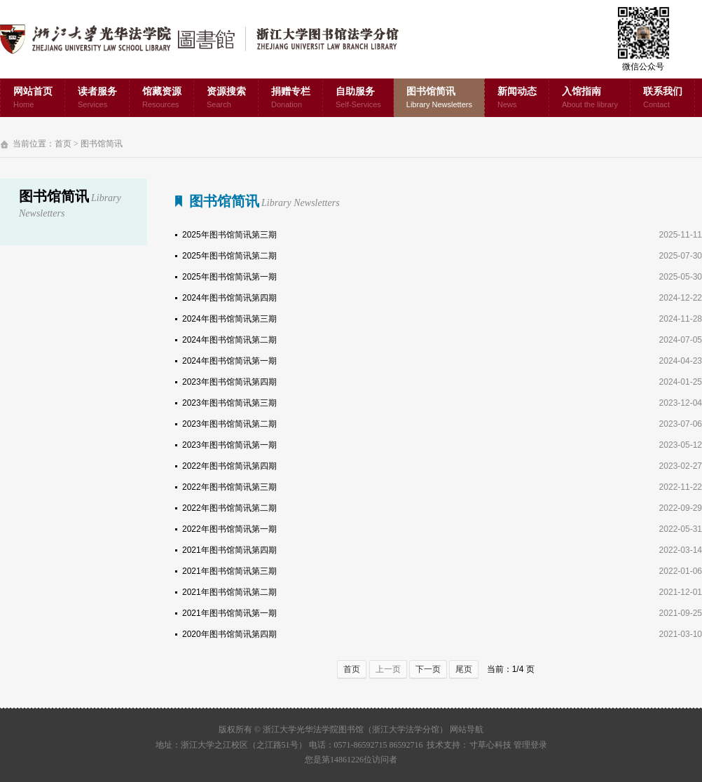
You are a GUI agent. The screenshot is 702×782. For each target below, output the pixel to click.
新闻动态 (517, 98)
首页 (63, 144)
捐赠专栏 (290, 98)
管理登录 (530, 745)
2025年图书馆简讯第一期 (229, 277)
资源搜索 (226, 98)
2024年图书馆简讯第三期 (229, 319)
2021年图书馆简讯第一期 (229, 613)
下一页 (428, 669)
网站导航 (466, 729)
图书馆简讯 (439, 98)
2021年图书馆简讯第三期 (229, 571)
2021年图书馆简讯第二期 (229, 592)
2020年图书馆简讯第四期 (229, 634)
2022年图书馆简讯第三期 (229, 487)
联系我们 (662, 98)
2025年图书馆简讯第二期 (229, 256)
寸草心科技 (490, 745)
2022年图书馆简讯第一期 (229, 529)
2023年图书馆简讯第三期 (229, 403)
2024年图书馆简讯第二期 (229, 340)
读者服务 (97, 98)
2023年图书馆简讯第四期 (229, 382)
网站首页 (33, 98)
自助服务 (358, 98)
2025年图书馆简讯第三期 (229, 235)
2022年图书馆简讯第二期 (229, 508)
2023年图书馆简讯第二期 (229, 424)
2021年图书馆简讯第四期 (229, 550)
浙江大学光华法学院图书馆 (210, 39)
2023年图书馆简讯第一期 (229, 445)
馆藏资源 (161, 98)
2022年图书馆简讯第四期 (229, 466)
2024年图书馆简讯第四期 (229, 298)
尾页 (463, 669)
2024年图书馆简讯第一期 (229, 361)
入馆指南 (590, 98)
